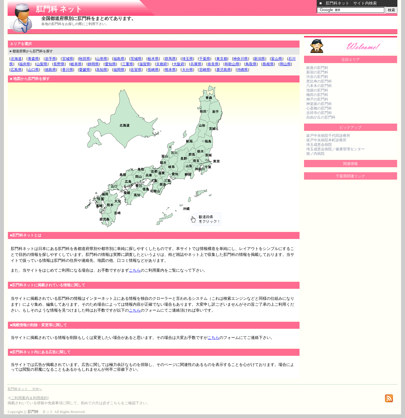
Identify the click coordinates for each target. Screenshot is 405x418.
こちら (135, 270)
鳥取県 (251, 64)
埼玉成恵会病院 (319, 144)
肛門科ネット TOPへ (25, 389)
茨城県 (135, 59)
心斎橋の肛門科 (319, 108)
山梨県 (41, 64)
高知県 (101, 70)
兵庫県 (195, 64)
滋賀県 (144, 64)
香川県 (67, 70)
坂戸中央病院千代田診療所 (328, 135)
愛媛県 (84, 70)
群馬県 (170, 59)
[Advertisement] (73, 37)
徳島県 (50, 70)
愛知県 (110, 64)
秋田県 (84, 59)
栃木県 (153, 59)
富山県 (276, 59)
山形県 (101, 59)
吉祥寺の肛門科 (319, 113)
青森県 (33, 59)
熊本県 (170, 70)
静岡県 (93, 64)
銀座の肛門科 (317, 68)
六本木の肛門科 (319, 86)
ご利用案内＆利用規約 (29, 398)
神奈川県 (240, 59)
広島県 (16, 70)
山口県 (33, 70)
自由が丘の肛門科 (321, 117)
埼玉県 (187, 59)
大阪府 (178, 64)
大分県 (187, 70)
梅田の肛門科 (317, 95)
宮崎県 (204, 70)
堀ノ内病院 (315, 153)
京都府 (161, 64)
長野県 (58, 64)
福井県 (24, 64)
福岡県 (118, 70)
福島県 (118, 59)
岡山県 (285, 64)
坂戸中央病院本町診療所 (326, 140)
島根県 (268, 64)
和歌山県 (232, 64)
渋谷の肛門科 (317, 77)
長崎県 (153, 70)
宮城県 (67, 59)
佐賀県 (135, 70)
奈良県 (213, 64)
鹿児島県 (223, 70)
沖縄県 (242, 70)
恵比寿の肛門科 (319, 81)
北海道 (16, 59)
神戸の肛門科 (317, 99)
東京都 (221, 59)
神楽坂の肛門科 (319, 104)
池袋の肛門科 (317, 90)
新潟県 (259, 59)
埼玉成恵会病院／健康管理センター (335, 149)
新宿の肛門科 (317, 72)
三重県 (127, 64)
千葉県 (204, 59)
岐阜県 (76, 64)
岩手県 (50, 59)
